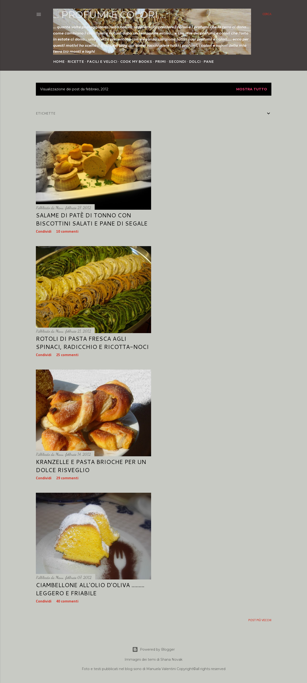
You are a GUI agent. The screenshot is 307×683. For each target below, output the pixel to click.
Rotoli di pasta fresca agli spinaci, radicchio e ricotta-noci (92, 343)
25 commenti (67, 355)
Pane (208, 61)
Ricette (75, 61)
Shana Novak (171, 659)
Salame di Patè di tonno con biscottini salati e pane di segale (92, 219)
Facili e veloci (102, 61)
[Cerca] (267, 14)
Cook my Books (136, 61)
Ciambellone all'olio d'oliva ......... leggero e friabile (90, 589)
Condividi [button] (43, 232)
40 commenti (67, 601)
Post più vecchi (259, 620)
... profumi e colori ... (109, 14)
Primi (160, 61)
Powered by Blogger (153, 649)
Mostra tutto (251, 89)
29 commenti (67, 478)
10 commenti (67, 232)
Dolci (195, 61)
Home (59, 61)
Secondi (177, 61)
